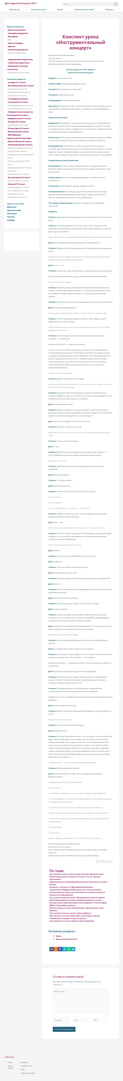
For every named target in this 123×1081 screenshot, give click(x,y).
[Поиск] (116, 4)
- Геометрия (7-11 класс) (17, 102)
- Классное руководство (17, 50)
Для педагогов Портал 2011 (21, 3)
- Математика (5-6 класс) (18, 131)
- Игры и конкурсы (15, 43)
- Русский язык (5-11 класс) (18, 177)
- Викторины (12, 36)
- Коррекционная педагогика (20, 59)
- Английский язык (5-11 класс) (20, 86)
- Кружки (11, 46)
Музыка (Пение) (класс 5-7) (67, 939)
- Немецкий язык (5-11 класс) (19, 145)
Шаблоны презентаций (84, 9)
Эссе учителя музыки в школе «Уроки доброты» (70, 913)
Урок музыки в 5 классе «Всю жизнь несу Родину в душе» (74, 916)
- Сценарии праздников (17, 33)
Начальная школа (38, 9)
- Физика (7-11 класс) (16, 184)
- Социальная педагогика (18, 63)
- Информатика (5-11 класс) (19, 118)
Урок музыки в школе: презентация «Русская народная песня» (76, 874)
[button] (51, 949)
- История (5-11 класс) (16, 122)
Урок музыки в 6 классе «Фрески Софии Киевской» (71, 921)
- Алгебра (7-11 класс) (16, 82)
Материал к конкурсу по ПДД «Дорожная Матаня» (71, 887)
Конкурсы (109, 9)
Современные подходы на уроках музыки (67, 918)
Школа (60, 9)
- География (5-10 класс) (17, 99)
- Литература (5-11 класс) (18, 128)
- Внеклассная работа (16, 30)
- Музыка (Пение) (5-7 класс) (19, 141)
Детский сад (15, 9)
